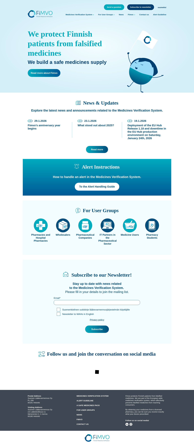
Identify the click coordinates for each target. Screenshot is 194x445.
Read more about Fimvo (44, 73)
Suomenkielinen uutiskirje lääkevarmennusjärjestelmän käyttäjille (96, 309)
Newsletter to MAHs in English (78, 314)
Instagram (130, 424)
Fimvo (130, 14)
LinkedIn (126, 424)
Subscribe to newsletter (140, 7)
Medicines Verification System (79, 14)
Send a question (114, 7)
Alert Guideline (159, 14)
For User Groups (105, 14)
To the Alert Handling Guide (97, 186)
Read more (97, 149)
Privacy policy (97, 319)
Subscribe (97, 329)
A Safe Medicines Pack (88, 405)
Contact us (144, 14)
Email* (57, 298)
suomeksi (162, 7)
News (121, 14)
